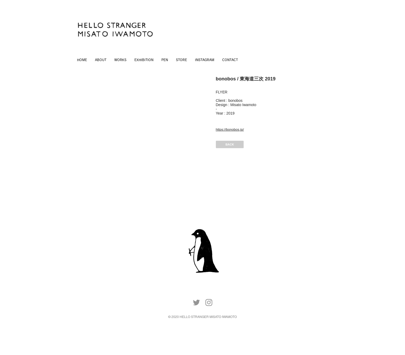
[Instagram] (208, 302)
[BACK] (230, 144)
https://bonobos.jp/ (230, 129)
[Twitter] (196, 302)
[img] (143, 129)
